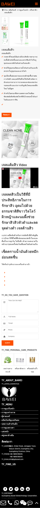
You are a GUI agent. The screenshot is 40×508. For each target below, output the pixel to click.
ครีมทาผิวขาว (20, 369)
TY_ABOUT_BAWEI (12, 380)
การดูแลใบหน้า (22, 10)
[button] (4, 18)
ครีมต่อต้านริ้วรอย (32, 370)
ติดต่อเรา (6, 115)
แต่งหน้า (5, 431)
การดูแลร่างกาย (8, 412)
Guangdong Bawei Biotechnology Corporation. (19, 496)
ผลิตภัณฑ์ (12, 10)
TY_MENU (7, 404)
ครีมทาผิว (33, 10)
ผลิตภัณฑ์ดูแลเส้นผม (10, 420)
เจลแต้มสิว (8, 12)
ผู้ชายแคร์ (6, 416)
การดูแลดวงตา (8, 428)
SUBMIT (7, 343)
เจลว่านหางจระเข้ (7, 370)
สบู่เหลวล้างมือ (8, 435)
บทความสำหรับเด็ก (10, 424)
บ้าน (5, 10)
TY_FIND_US (9, 464)
